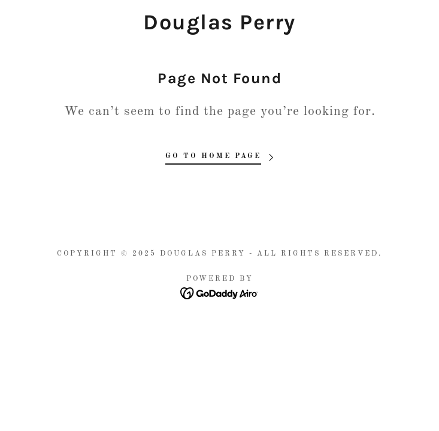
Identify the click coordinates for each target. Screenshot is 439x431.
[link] (219, 22)
